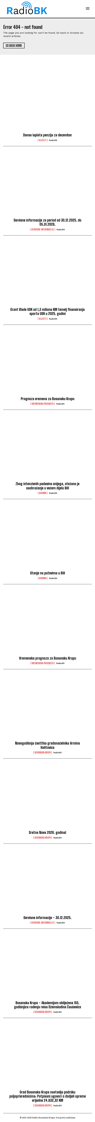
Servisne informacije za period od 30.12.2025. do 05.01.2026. (47, 222)
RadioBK (53, 140)
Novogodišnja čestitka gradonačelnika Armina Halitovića (47, 745)
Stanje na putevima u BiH (47, 573)
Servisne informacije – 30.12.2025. (47, 918)
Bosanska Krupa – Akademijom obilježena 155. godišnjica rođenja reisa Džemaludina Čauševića (47, 1005)
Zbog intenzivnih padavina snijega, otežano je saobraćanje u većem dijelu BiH (47, 486)
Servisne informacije (42, 229)
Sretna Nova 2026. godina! (47, 832)
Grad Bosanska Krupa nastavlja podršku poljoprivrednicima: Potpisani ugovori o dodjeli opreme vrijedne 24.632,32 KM (47, 1096)
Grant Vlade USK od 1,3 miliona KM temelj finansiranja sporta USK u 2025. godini (47, 311)
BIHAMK (42, 493)
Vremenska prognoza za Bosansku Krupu (47, 658)
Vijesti (42, 140)
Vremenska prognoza (43, 403)
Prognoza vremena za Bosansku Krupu (47, 399)
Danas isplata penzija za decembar (47, 135)
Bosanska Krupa (43, 752)
